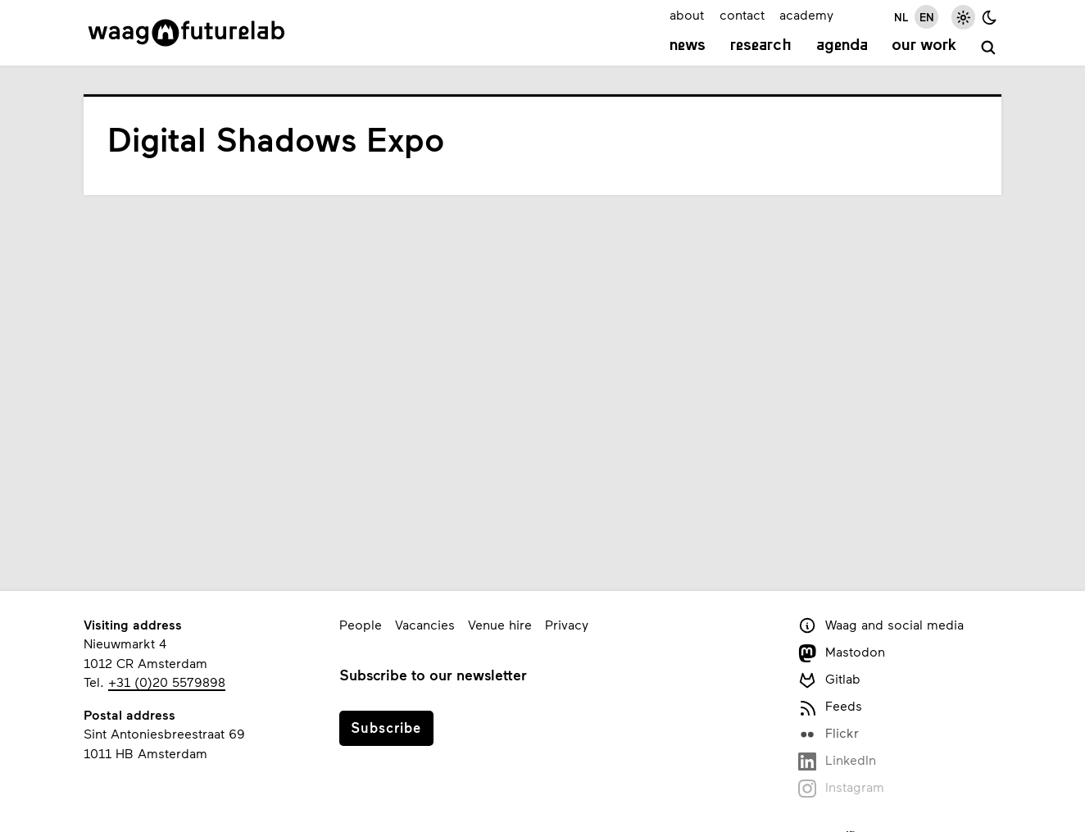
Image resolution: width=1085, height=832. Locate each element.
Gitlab (829, 680)
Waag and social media (881, 625)
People (360, 624)
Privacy (566, 624)
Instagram (841, 788)
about (687, 14)
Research (761, 46)
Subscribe (386, 727)
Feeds (830, 707)
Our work (924, 46)
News (688, 46)
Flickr (828, 734)
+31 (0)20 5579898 (166, 681)
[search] (988, 48)
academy (806, 14)
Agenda (842, 46)
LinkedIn (837, 761)
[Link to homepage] (186, 33)
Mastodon (841, 652)
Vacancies (425, 624)
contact (742, 14)
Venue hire (500, 624)
